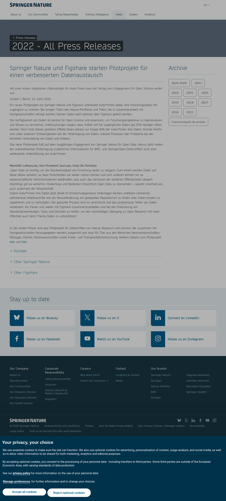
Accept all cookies (23, 493)
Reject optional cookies (70, 493)
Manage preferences (16, 483)
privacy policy (21, 474)
